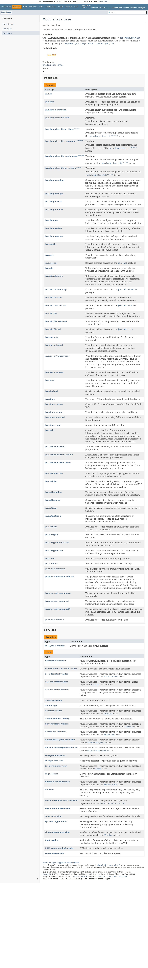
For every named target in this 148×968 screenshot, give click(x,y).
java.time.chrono (54, 404)
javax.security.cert (54, 620)
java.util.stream (53, 516)
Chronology (51, 705)
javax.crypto (51, 535)
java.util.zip (51, 527)
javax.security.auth (55, 569)
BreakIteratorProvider (56, 674)
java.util (49, 430)
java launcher (49, 65)
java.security (51, 337)
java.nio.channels (54, 276)
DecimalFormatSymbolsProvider (61, 748)
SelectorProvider (53, 816)
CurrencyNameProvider (57, 724)
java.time (50, 399)
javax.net (50, 558)
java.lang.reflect (53, 228)
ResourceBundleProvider (58, 808)
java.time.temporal (55, 417)
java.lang (49, 102)
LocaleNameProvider (56, 766)
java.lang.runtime (54, 236)
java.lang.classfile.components (61, 141)
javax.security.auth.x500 (58, 609)
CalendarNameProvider (57, 690)
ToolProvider (51, 840)
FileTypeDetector (54, 761)
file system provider (130, 38)
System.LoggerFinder (56, 821)
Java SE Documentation (108, 865)
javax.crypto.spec (54, 550)
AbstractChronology (55, 661)
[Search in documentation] (127, 12)
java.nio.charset (53, 297)
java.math (50, 244)
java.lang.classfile (54, 118)
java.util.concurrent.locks (58, 463)
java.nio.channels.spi (56, 289)
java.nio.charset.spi (55, 305)
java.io (48, 94)
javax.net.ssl (51, 563)
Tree (25, 7)
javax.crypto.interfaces (57, 542)
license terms (103, 2)
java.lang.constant (54, 180)
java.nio (49, 268)
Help (76, 7)
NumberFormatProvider (57, 782)
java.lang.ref (51, 220)
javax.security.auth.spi (57, 601)
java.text (49, 380)
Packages (7, 29)
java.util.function (54, 473)
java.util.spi (51, 508)
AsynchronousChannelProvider (61, 669)
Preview (33, 7)
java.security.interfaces (57, 356)
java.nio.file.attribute (56, 321)
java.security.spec (54, 372)
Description (8, 24)
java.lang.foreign (54, 194)
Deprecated (50, 7)
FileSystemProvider (55, 646)
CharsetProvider (53, 700)
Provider (49, 790)
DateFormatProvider (55, 732)
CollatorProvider (53, 711)
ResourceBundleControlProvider (61, 800)
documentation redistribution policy (110, 877)
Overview (6, 7)
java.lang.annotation (56, 110)
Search (68, 7)
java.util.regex (52, 500)
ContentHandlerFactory (57, 719)
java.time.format (54, 412)
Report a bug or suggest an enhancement (61, 863)
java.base (6, 12)
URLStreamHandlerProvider (59, 848)
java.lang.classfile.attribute (59, 129)
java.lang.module (54, 210)
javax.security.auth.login (58, 593)
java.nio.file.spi (53, 329)
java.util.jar (51, 481)
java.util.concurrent (55, 447)
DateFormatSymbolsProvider (60, 740)
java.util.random (53, 492)
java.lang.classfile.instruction (60, 168)
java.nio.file (51, 313)
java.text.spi (51, 391)
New (41, 7)
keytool (60, 65)
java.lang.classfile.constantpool (61, 156)
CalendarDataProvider (56, 682)
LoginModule (51, 774)
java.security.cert (54, 345)
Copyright (47, 874)
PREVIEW (67, 117)
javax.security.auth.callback (59, 577)
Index (60, 7)
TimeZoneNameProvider (57, 832)
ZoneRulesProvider (55, 853)
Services (7, 33)
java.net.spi (51, 263)
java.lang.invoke (53, 201)
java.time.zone (52, 425)
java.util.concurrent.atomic (59, 455)
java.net (49, 255)
